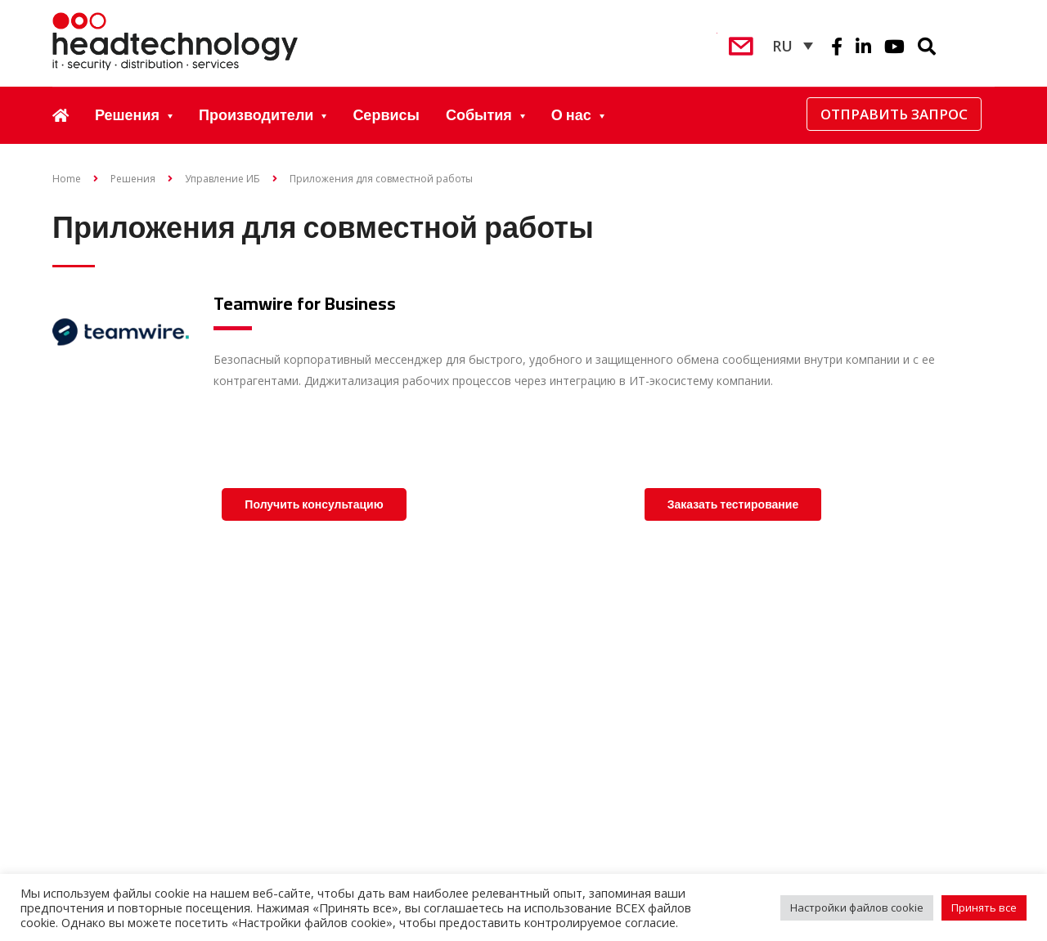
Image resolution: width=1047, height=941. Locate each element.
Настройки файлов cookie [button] (856, 907)
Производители (256, 114)
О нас (571, 114)
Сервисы (386, 114)
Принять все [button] (984, 907)
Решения (127, 114)
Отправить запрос (894, 114)
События (479, 114)
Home (66, 179)
